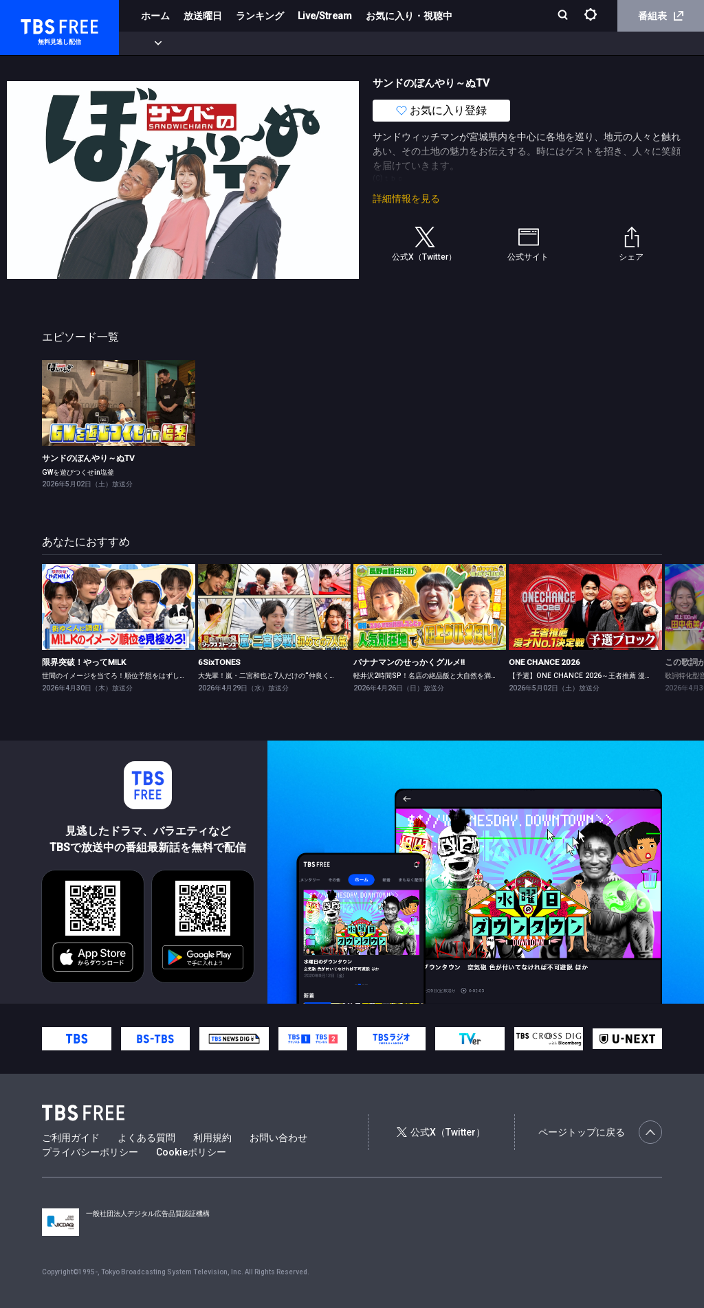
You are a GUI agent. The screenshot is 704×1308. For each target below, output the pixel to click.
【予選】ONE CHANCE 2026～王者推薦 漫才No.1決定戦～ (602, 675)
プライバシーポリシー (90, 1152)
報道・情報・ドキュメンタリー (454, 43)
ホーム (155, 15)
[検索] (564, 16)
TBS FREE (36, 24)
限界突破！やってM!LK (84, 662)
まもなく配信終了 (211, 43)
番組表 (660, 15)
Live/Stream (325, 15)
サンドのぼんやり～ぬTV (88, 458)
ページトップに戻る (600, 1132)
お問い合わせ (278, 1137)
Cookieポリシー (191, 1152)
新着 (149, 43)
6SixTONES (219, 662)
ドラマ (277, 43)
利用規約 (212, 1137)
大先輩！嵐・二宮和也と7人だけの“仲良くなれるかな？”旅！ (293, 675)
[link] (118, 403)
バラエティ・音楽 (343, 43)
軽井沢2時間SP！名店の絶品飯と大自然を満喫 (425, 675)
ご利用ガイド (71, 1137)
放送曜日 (203, 15)
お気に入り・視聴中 (409, 15)
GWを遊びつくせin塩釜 (78, 472)
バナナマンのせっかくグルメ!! (409, 662)
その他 (545, 43)
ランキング (260, 15)
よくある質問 (146, 1137)
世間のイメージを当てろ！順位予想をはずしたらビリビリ (131, 675)
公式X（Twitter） (441, 1132)
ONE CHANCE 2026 (544, 662)
